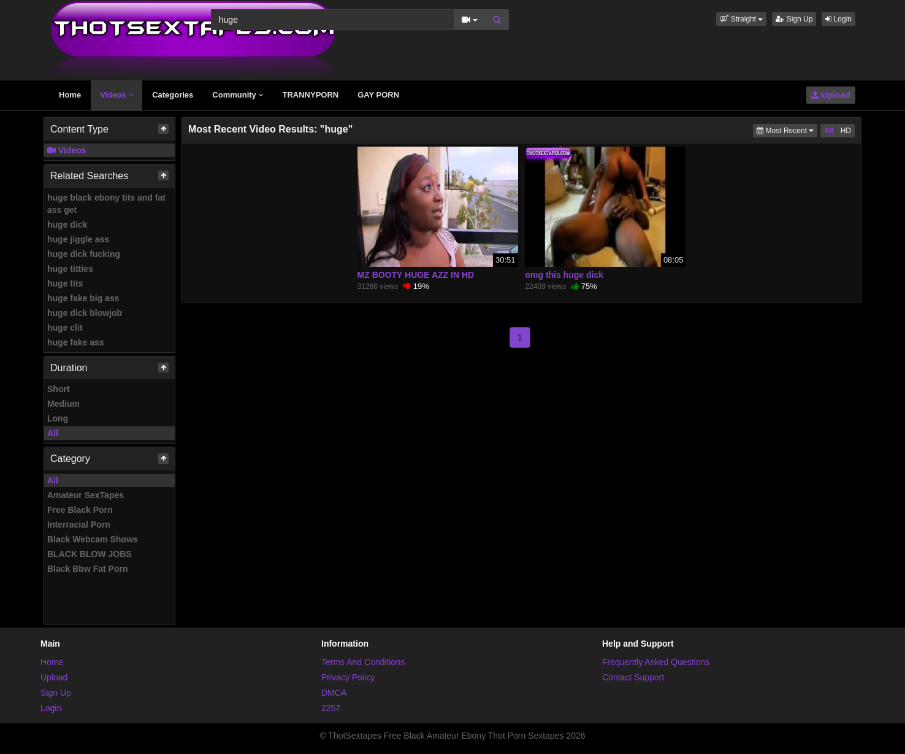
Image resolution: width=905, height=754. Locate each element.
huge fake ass (75, 342)
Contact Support (633, 677)
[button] (741, 19)
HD (846, 130)
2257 (330, 708)
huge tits (65, 283)
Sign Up (794, 19)
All (52, 433)
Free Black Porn (80, 510)
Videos (116, 94)
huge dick (67, 224)
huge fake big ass (83, 298)
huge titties (70, 269)
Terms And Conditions (363, 662)
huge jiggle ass (78, 239)
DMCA (333, 693)
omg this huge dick (564, 275)
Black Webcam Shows (92, 539)
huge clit (65, 328)
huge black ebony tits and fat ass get (106, 204)
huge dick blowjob (84, 313)
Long (57, 418)
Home (70, 94)
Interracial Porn (78, 524)
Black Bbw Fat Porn (87, 569)
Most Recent (787, 130)
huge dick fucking (83, 254)
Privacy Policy (348, 677)
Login (838, 19)
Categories (172, 94)
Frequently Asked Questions (655, 662)
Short (58, 389)
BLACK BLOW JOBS (89, 554)
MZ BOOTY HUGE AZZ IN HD (416, 275)
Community (237, 94)
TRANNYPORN (310, 94)
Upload (830, 95)
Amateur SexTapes (85, 495)
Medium (63, 404)
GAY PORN (378, 94)
